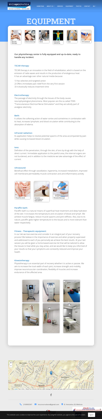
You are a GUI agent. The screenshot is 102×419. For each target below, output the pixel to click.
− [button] (11, 366)
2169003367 (27, 404)
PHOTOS (78, 5)
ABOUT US (50, 5)
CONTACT (87, 5)
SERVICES (60, 5)
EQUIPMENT (69, 5)
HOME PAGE (39, 6)
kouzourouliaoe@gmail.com (48, 404)
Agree (91, 415)
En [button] (94, 5)
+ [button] (11, 363)
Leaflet (16, 389)
